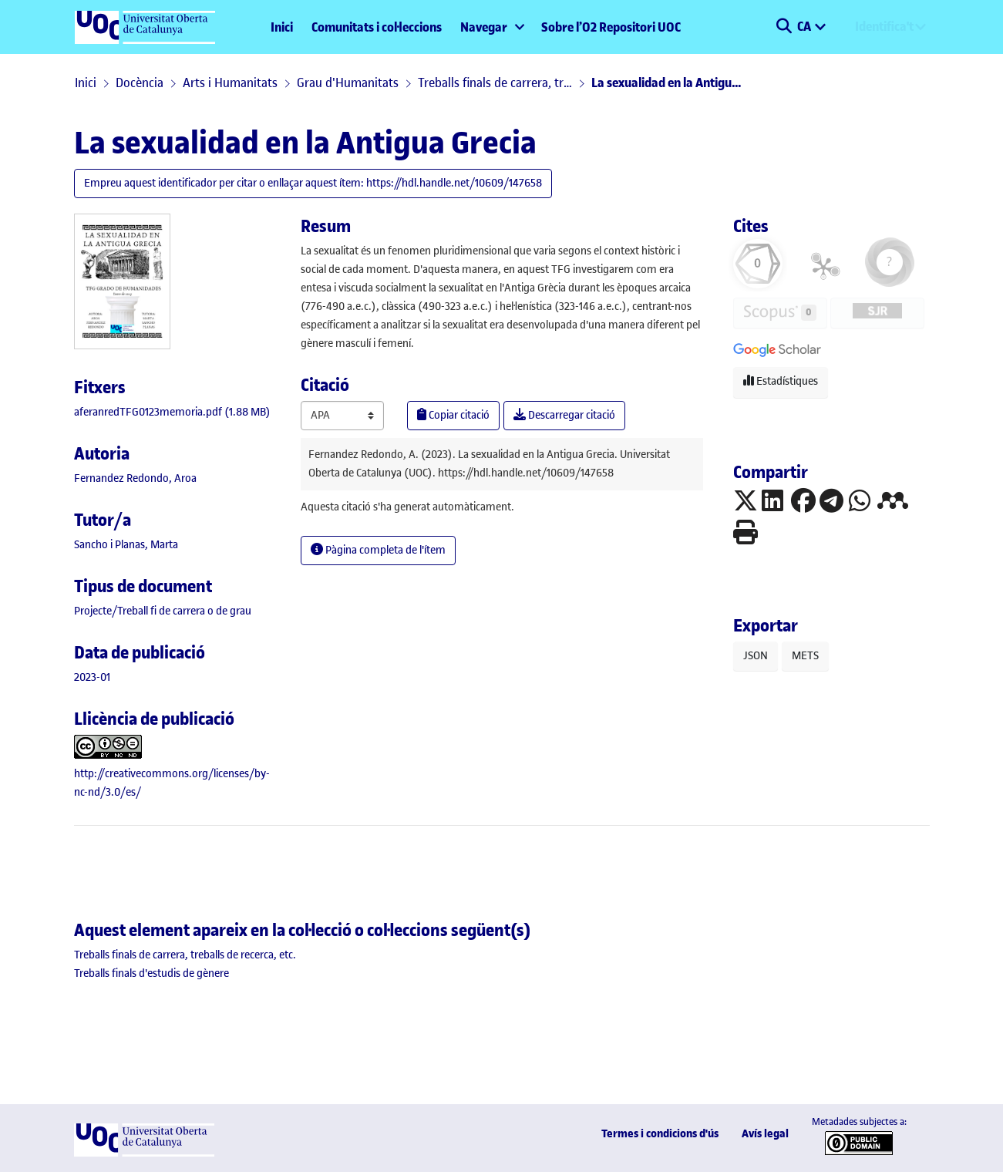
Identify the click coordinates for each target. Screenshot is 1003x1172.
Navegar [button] (483, 27)
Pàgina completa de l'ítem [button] (378, 550)
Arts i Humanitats (230, 82)
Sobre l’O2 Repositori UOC (611, 27)
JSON (755, 655)
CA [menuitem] (805, 26)
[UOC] (144, 1153)
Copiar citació (453, 415)
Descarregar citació (564, 415)
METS (805, 655)
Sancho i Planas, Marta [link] (126, 544)
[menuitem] (491, 27)
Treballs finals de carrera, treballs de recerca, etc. (495, 82)
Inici (282, 27)
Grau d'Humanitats (348, 82)
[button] (784, 27)
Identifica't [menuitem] (884, 26)
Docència (139, 82)
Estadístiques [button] (780, 381)
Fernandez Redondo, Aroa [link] (135, 478)
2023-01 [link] (92, 677)
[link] (172, 412)
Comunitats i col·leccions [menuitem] (376, 27)
